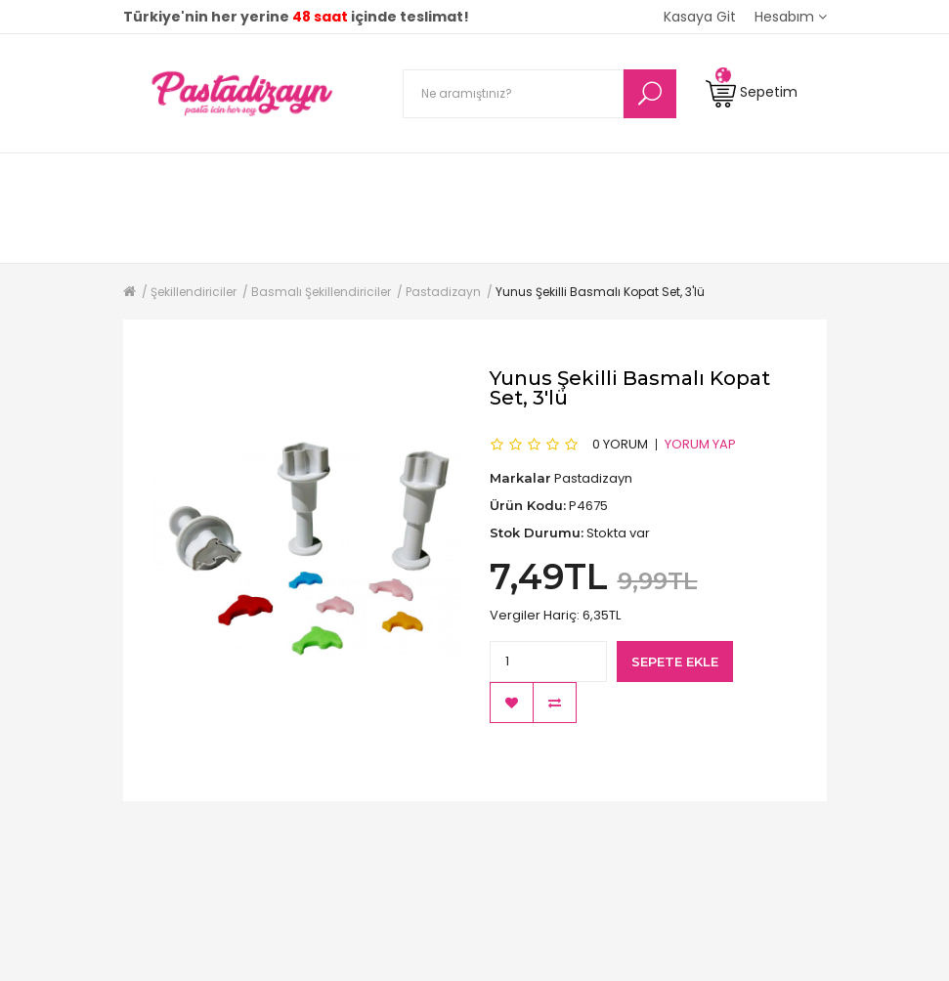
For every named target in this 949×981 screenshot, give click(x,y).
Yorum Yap (700, 444)
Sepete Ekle (674, 661)
